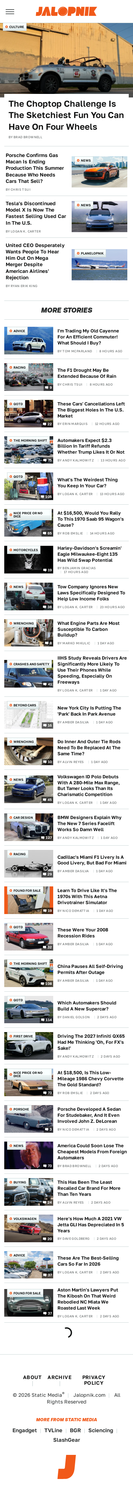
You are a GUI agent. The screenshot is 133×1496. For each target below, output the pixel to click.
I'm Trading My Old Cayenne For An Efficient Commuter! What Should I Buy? (88, 337)
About (32, 1377)
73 (50, 1093)
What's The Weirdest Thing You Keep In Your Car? (87, 482)
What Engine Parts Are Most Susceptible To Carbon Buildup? (88, 629)
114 (49, 1020)
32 (50, 947)
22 (50, 423)
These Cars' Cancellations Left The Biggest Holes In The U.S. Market (91, 410)
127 (49, 837)
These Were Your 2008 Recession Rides (82, 932)
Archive (60, 1377)
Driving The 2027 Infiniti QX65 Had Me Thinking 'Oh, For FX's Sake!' (91, 1042)
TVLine (53, 1430)
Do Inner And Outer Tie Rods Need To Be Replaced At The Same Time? (89, 747)
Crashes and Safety (31, 664)
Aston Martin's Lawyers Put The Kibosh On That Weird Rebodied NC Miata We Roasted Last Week (87, 1299)
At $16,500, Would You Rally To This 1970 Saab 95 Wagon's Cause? (90, 519)
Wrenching (23, 623)
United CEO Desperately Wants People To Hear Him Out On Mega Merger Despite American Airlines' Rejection (35, 261)
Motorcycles (25, 550)
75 (50, 460)
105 (48, 496)
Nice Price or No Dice (28, 514)
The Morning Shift (30, 440)
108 (48, 983)
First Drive (23, 1036)
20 (50, 1238)
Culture (16, 27)
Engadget (24, 1430)
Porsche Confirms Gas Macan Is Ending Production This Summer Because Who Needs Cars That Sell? (35, 168)
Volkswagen (25, 1219)
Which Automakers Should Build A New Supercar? (86, 1006)
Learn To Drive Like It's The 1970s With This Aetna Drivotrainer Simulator (87, 896)
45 (50, 799)
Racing (19, 367)
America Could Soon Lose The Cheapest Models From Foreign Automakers (92, 1151)
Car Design (23, 817)
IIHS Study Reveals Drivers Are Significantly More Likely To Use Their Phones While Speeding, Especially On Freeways (92, 670)
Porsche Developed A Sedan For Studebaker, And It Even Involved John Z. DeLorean (89, 1115)
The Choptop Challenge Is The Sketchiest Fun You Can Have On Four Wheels (66, 115)
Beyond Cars (24, 705)
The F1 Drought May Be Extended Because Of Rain (86, 373)
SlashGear (66, 1440)
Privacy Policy (94, 1380)
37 (50, 1275)
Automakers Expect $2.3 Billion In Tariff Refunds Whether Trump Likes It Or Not (90, 446)
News (86, 160)
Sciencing (100, 1430)
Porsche (21, 1109)
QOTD (18, 404)
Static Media (47, 1395)
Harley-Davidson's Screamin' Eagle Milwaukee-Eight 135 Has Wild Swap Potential (89, 554)
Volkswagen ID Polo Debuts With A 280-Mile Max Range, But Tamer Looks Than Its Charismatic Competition (88, 785)
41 (50, 684)
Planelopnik (92, 253)
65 (50, 533)
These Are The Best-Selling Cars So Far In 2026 (88, 1261)
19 (50, 570)
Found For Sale (27, 890)
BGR (75, 1430)
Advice (19, 331)
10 (50, 761)
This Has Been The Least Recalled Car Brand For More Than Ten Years (89, 1188)
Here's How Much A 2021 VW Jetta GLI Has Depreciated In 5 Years (90, 1224)
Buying (19, 1182)
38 (50, 606)
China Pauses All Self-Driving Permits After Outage (90, 969)
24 (50, 1202)
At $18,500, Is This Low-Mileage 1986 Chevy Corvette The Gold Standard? (90, 1078)
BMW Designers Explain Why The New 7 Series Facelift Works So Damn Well (89, 823)
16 (50, 725)
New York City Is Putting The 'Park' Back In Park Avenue (89, 711)
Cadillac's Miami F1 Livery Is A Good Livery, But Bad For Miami (92, 860)
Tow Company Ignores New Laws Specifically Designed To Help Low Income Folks (91, 592)
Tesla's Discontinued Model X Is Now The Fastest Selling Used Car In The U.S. (36, 213)
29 (50, 874)
